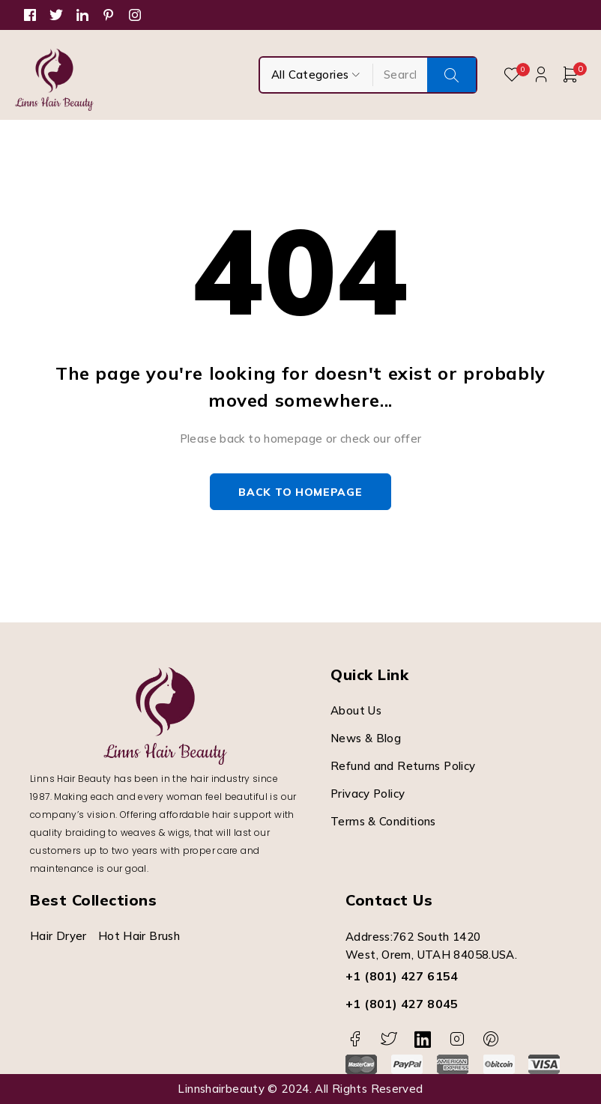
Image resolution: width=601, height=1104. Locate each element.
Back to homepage (300, 492)
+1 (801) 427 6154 (402, 976)
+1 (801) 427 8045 (402, 1004)
